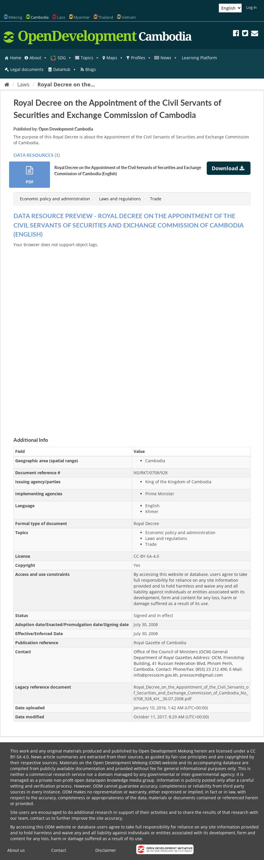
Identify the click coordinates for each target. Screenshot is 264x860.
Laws (23, 84)
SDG (65, 58)
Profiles (141, 58)
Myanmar (82, 17)
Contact (58, 850)
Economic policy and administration (55, 198)
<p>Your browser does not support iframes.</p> (132, 335)
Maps (114, 58)
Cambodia (40, 17)
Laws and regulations (120, 198)
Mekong (15, 17)
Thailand (105, 17)
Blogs (90, 69)
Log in (251, 7)
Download (229, 168)
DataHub (64, 69)
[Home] (6, 84)
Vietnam (129, 17)
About (38, 58)
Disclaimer (105, 850)
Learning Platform (199, 57)
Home (15, 57)
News (169, 58)
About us (16, 850)
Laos (61, 17)
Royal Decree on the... (66, 84)
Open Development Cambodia (66, 128)
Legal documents (27, 69)
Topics (90, 58)
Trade (155, 198)
